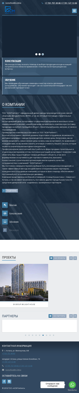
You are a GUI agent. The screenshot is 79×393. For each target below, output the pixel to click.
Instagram (9, 381)
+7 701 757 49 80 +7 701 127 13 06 (61, 3)
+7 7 (3, 362)
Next (75, 258)
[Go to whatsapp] (72, 384)
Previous (71, 258)
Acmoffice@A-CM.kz (13, 3)
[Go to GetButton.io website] (72, 390)
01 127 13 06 (10, 362)
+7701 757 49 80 (8, 353)
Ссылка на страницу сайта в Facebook (4, 381)
